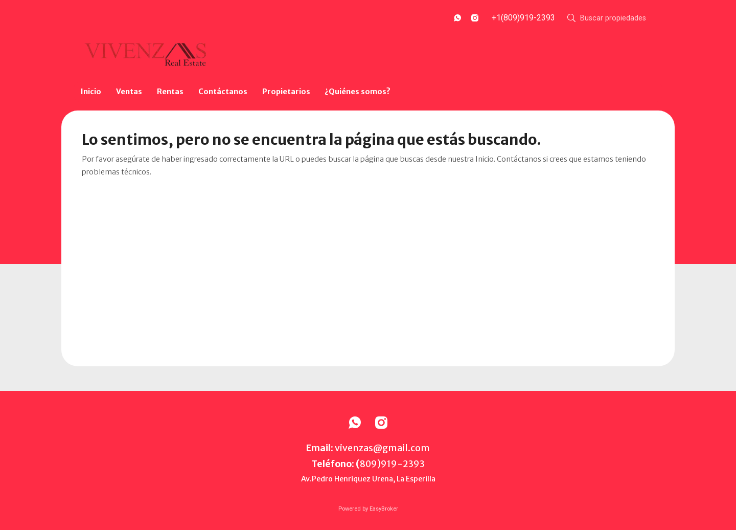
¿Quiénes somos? (357, 91)
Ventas (129, 91)
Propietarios (286, 91)
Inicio (91, 91)
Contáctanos (222, 91)
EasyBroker (384, 508)
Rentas (170, 91)
